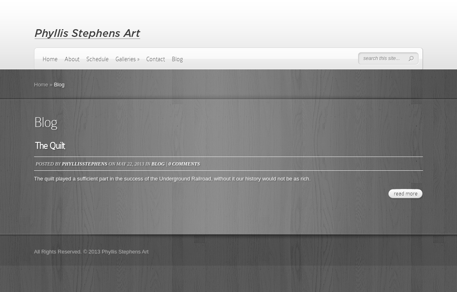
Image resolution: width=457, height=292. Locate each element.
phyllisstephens (84, 164)
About (71, 59)
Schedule (97, 59)
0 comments (184, 164)
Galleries (127, 59)
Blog (177, 59)
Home (50, 59)
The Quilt (49, 146)
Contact (155, 59)
